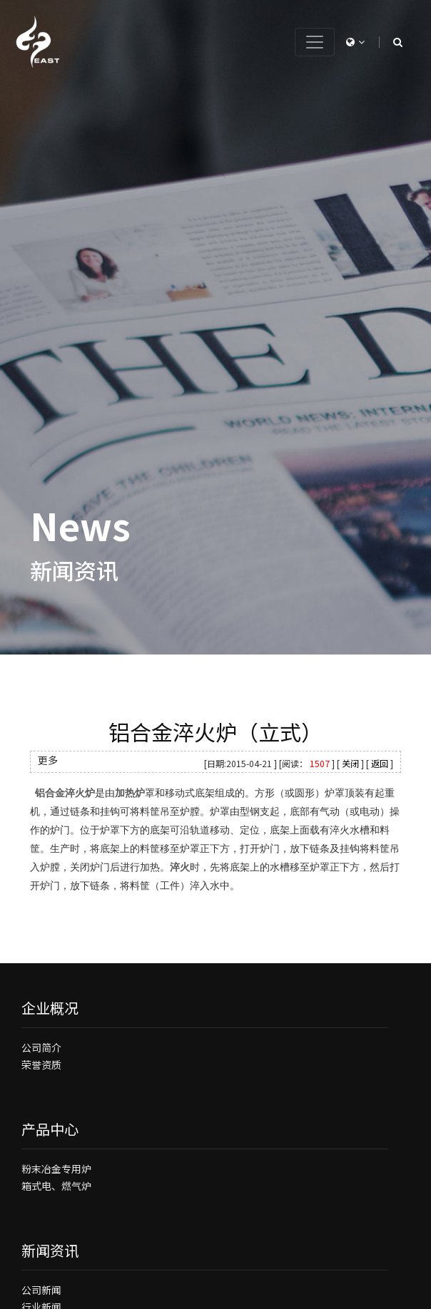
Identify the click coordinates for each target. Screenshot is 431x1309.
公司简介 (41, 1047)
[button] (355, 41)
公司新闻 (41, 1290)
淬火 (180, 867)
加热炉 (130, 793)
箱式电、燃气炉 (56, 1186)
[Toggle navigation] (315, 42)
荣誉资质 (41, 1064)
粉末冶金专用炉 (56, 1168)
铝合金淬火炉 (65, 793)
